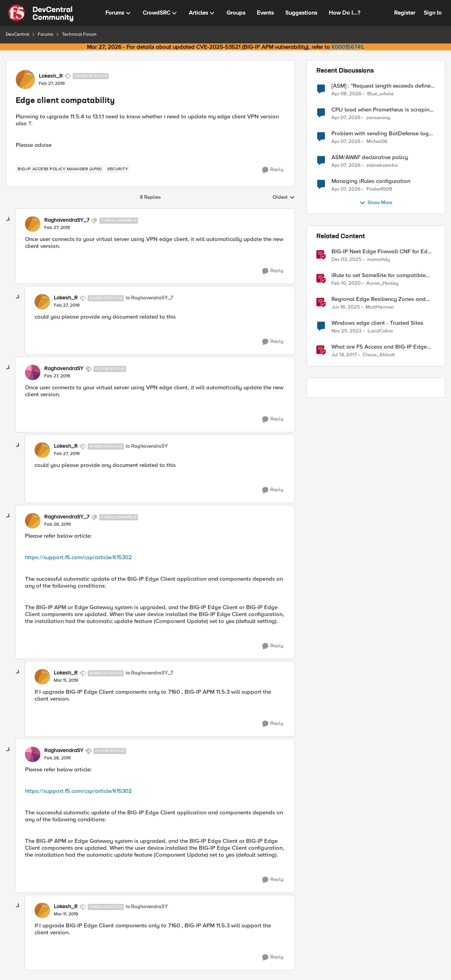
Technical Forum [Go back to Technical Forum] (79, 34)
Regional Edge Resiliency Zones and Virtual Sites (378, 299)
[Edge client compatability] (57, 228)
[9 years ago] (344, 355)
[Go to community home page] (41, 13)
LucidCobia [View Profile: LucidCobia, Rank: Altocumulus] (380, 331)
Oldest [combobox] (284, 197)
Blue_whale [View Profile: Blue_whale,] (380, 93)
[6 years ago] (346, 284)
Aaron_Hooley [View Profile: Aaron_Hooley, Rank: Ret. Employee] (382, 283)
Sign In (432, 12)
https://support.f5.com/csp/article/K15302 (78, 557)
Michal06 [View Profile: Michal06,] (377, 142)
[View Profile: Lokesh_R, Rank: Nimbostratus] (25, 79)
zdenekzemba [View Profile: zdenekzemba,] (382, 165)
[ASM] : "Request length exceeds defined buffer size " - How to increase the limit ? (383, 86)
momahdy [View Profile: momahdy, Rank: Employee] (378, 259)
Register (404, 12)
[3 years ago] (346, 331)
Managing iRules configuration (370, 181)
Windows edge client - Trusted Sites (377, 323)
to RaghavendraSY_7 (149, 298)
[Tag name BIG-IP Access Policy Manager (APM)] (59, 169)
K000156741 (347, 46)
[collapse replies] (8, 219)
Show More (375, 203)
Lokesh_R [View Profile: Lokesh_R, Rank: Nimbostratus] (51, 76)
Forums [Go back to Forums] (45, 34)
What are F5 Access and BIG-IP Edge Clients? (379, 347)
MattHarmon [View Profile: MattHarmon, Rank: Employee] (380, 307)
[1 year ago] (345, 307)
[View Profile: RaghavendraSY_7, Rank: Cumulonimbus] (32, 224)
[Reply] (273, 170)
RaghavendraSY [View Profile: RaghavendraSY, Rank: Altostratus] (63, 368)
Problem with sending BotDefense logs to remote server (381, 133)
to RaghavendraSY (147, 446)
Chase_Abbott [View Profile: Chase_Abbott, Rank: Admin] (379, 355)
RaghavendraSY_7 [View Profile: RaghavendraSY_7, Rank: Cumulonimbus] (66, 220)
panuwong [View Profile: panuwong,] (378, 118)
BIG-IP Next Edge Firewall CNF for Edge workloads (382, 251)
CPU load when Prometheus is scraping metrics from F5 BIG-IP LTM (382, 109)
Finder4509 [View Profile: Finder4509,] (379, 189)
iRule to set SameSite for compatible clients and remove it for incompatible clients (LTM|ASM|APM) (380, 275)
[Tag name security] (117, 169)
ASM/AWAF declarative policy (369, 157)
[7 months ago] (346, 260)
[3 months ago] (346, 94)
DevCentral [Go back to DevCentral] (17, 34)
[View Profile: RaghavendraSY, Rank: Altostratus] (32, 372)
